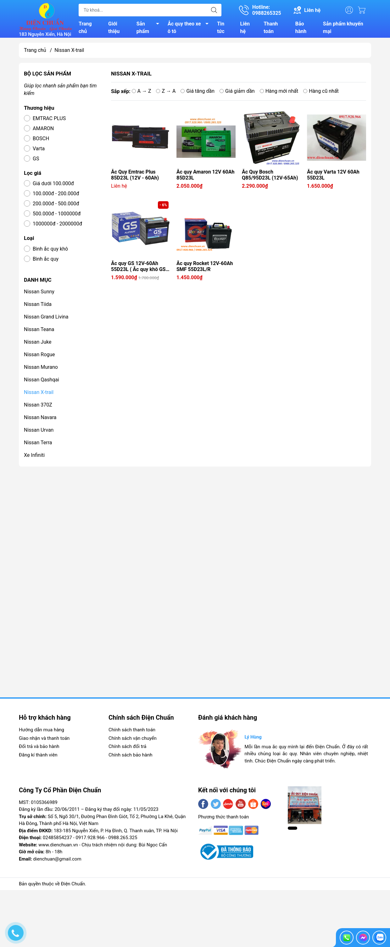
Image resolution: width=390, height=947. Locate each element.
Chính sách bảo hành (131, 757)
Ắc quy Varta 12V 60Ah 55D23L (333, 177)
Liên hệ (245, 29)
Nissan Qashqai (41, 382)
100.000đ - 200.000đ (56, 196)
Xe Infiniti (34, 458)
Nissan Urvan (38, 432)
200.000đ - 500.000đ (56, 206)
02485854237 (57, 840)
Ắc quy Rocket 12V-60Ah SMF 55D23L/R (204, 269)
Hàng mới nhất (279, 93)
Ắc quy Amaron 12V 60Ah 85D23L (205, 177)
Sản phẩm (149, 29)
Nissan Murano (41, 370)
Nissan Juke (37, 344)
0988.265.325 (122, 840)
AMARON (43, 131)
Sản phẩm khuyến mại (343, 29)
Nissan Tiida (38, 307)
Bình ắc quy (45, 261)
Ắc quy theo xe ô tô (190, 29)
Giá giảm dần (237, 93)
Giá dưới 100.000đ (53, 186)
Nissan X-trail (38, 395)
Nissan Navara (40, 420)
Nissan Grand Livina (46, 319)
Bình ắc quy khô (50, 251)
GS (36, 161)
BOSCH (41, 141)
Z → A (166, 93)
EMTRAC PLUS (49, 121)
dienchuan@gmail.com (57, 861)
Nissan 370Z (38, 407)
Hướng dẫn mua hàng (41, 732)
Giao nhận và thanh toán (44, 741)
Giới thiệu (114, 29)
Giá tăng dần (197, 93)
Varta (39, 151)
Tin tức (220, 29)
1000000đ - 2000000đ (57, 226)
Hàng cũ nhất (321, 93)
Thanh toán (271, 29)
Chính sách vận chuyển (133, 741)
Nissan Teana (39, 332)
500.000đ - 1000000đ (57, 216)
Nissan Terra (38, 445)
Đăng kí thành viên (38, 757)
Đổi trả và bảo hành (39, 749)
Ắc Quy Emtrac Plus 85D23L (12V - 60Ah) (135, 177)
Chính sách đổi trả (127, 749)
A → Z (141, 93)
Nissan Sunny (39, 294)
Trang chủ (85, 29)
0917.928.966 (89, 840)
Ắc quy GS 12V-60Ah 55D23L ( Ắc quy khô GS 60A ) (138, 269)
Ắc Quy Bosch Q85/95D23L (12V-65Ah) (270, 177)
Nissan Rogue (39, 357)
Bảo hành (300, 29)
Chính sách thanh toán (132, 732)
